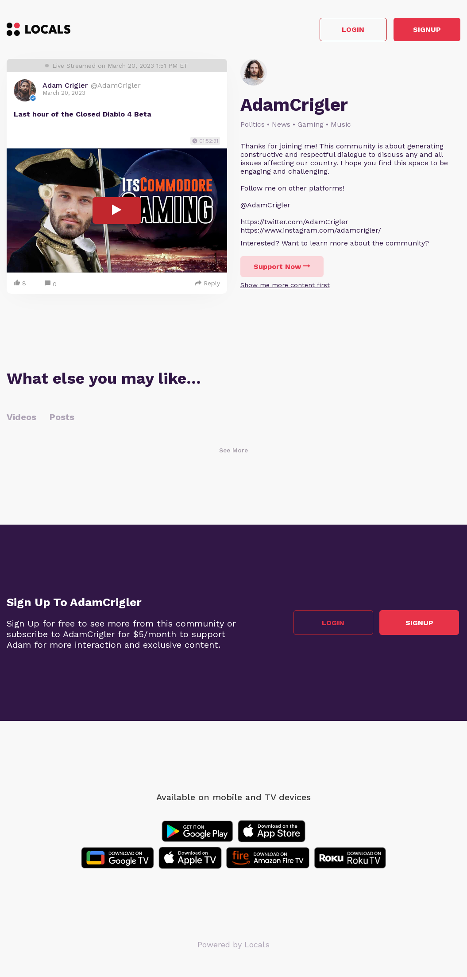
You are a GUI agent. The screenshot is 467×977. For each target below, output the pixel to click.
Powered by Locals (233, 945)
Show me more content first (285, 286)
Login (334, 30)
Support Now (282, 268)
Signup (421, 30)
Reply (207, 284)
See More (233, 451)
